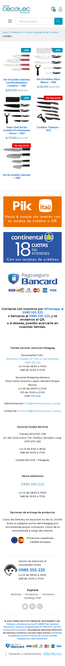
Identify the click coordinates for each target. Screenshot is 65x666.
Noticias (16, 594)
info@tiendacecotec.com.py (42, 403)
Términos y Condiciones (18, 624)
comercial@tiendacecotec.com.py (39, 410)
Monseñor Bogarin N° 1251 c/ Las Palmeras (32, 358)
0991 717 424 (32, 396)
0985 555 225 (39, 316)
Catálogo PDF (32, 598)
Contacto (48, 594)
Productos (31, 594)
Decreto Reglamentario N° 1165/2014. (34, 627)
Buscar (58, 21)
